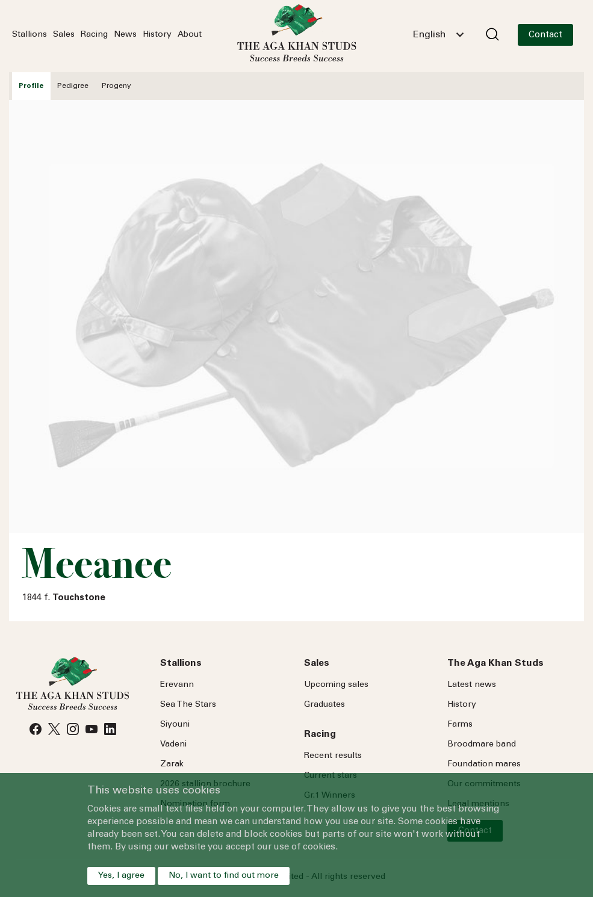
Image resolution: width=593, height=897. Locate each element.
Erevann (177, 685)
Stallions (29, 35)
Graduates (324, 705)
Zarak (172, 764)
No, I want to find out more (224, 876)
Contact (545, 35)
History (157, 35)
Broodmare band (481, 744)
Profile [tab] (31, 86)
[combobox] (438, 34)
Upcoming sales (336, 685)
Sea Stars (188, 705)
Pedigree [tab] (72, 86)
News (125, 35)
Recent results (333, 756)
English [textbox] (429, 35)
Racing (94, 35)
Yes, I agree (121, 876)
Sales (64, 35)
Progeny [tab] (116, 86)
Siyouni (175, 725)
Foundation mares (484, 764)
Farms (460, 725)
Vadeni (173, 744)
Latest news (471, 685)
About (190, 35)
